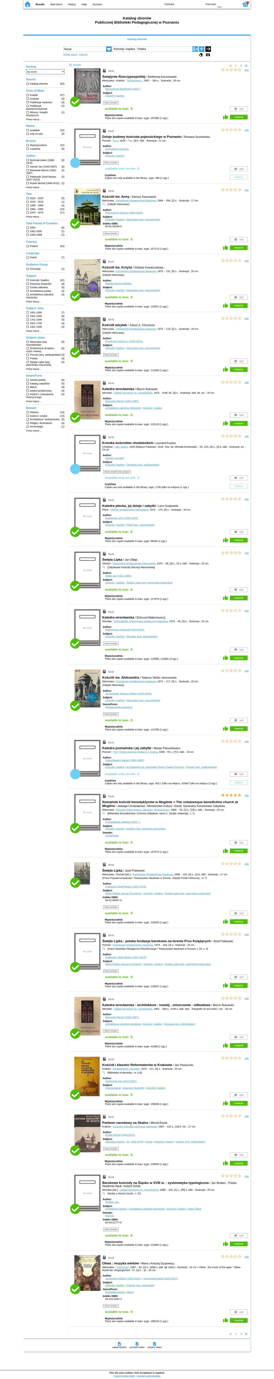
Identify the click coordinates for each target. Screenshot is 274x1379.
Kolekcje (83, 54)
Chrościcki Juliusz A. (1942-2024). (124, 341)
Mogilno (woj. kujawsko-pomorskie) (146, 828)
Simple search (70, 54)
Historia (109, 1215)
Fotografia (114, 1292)
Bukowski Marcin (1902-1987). (122, 401)
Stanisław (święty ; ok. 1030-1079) (124, 1141)
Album (130, 1292)
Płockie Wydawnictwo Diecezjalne (129, 509)
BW (185, 3)
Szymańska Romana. (117, 149)
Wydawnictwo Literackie (126, 1068)
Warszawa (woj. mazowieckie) (143, 219)
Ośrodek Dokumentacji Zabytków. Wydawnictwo (143, 809)
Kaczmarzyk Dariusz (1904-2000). (124, 212)
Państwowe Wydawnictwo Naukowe (136, 200)
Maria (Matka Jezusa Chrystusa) (123, 893)
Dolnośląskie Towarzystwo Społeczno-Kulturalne (141, 621)
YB (192, 3)
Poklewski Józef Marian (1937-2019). (126, 886)
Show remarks (110, 103)
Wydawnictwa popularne (118, 707)
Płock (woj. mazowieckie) (141, 524)
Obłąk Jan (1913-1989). (118, 575)
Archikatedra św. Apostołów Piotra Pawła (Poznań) (155, 767)
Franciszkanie (113, 1088)
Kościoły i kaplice (114, 95)
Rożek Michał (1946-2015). (120, 1135)
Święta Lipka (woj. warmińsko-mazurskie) (150, 582)
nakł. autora (121, 446)
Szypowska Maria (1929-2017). (160, 1278)
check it (239, 177)
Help (84, 4)
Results (40, 4)
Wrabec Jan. (112, 1202)
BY (199, 3)
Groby (149, 1141)
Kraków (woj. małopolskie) (190, 1141)
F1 (225, 3)
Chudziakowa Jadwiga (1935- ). (122, 822)
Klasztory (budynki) (133, 1088)
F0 (219, 3)
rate (246, 70)
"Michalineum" (134, 80)
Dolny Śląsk (194, 1208)
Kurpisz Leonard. (114, 458)
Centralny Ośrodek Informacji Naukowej (135, 1126)
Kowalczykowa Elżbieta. (118, 283)
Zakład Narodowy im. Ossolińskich (133, 392)
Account (97, 4)
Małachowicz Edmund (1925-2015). (125, 629)
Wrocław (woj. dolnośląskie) (142, 636)
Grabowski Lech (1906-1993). (121, 518)
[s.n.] (115, 140)
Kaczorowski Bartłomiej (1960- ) (123, 89)
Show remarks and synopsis (117, 472)
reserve (238, 117)
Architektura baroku (116, 1208)
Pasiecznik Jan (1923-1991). (121, 1081)
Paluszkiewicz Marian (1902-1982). (124, 760)
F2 (233, 3)
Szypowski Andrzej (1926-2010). (123, 1278)
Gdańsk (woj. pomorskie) (140, 1285)
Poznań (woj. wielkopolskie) (201, 767)
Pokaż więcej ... (34, 119)
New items (56, 4)
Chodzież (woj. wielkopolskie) (143, 464)
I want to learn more (124, 1376)
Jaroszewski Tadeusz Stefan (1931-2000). (128, 693)
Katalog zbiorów (137, 39)
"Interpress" (122, 1267)
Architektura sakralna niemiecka (123, 408)
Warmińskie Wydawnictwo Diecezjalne (134, 563)
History (72, 4)
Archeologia (111, 835)
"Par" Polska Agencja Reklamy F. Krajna (135, 752)
